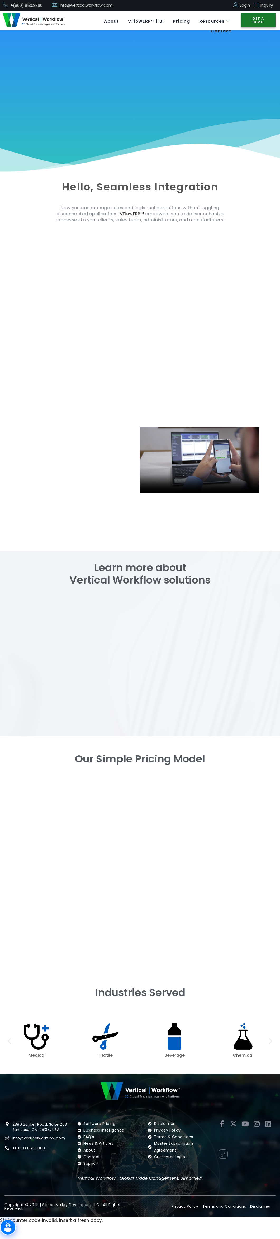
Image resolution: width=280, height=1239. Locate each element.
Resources (213, 20)
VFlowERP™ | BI (142, 20)
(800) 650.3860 (30, 1170)
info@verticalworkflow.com (86, 5)
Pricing (179, 20)
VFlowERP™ (143, 215)
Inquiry (266, 5)
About (106, 20)
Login (245, 5)
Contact (220, 27)
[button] (9, 1055)
